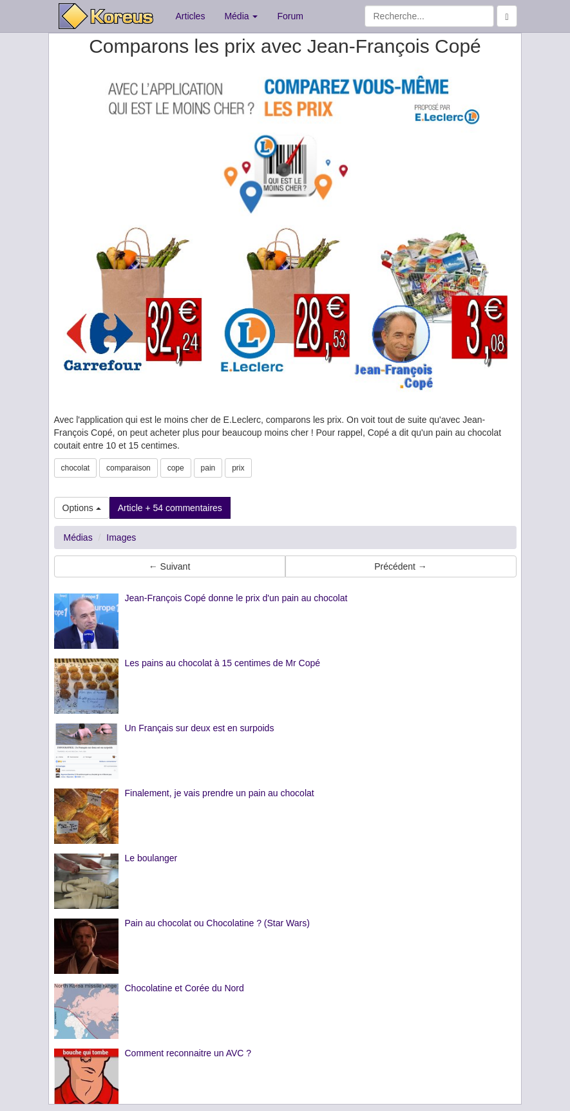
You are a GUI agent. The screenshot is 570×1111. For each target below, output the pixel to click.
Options (81, 508)
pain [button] (208, 467)
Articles (190, 16)
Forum (290, 16)
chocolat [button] (75, 467)
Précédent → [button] (400, 566)
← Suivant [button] (170, 566)
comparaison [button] (128, 467)
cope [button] (175, 467)
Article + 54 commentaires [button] (170, 508)
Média (241, 16)
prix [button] (238, 467)
